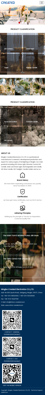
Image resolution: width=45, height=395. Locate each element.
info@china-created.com (15, 302)
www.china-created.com (14, 305)
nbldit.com (4, 392)
